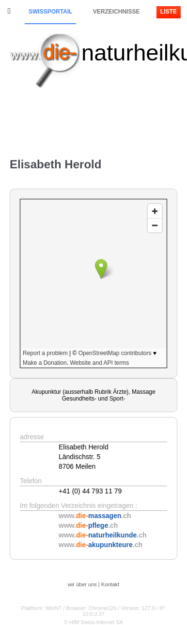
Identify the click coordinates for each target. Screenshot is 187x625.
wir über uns (82, 584)
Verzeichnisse (116, 11)
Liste (168, 11)
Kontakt (110, 584)
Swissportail (50, 11)
